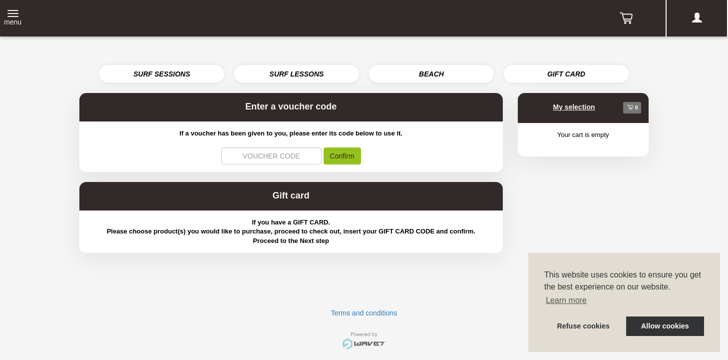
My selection (574, 107)
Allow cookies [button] (665, 326)
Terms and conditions (364, 313)
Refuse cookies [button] (583, 326)
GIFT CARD (566, 74)
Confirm (342, 156)
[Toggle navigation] (12, 18)
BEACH (431, 74)
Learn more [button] (566, 300)
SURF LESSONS (297, 74)
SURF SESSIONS (161, 74)
